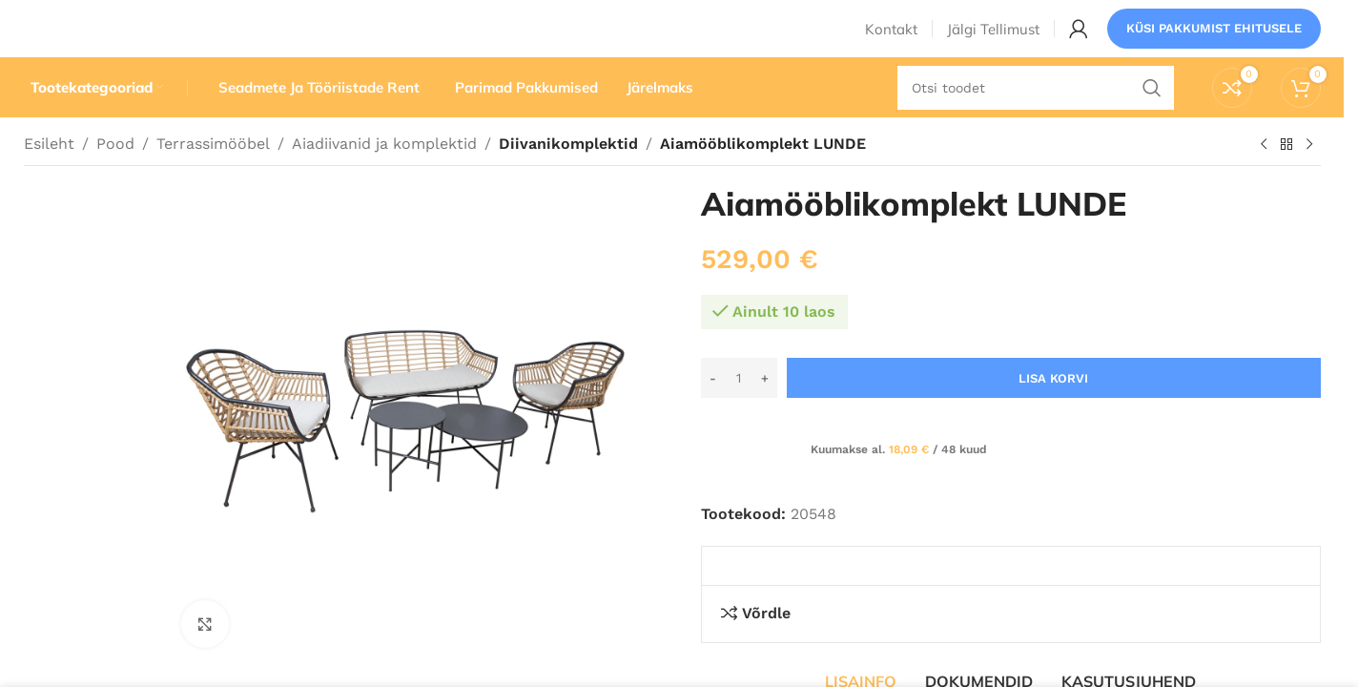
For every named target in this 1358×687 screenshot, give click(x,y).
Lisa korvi (1053, 413)
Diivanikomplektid (565, 179)
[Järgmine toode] (1309, 180)
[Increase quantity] (765, 414)
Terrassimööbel (213, 179)
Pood (115, 179)
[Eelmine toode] (1263, 180)
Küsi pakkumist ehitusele (1214, 42)
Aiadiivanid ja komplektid (384, 179)
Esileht (49, 179)
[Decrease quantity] (713, 414)
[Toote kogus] (739, 414)
